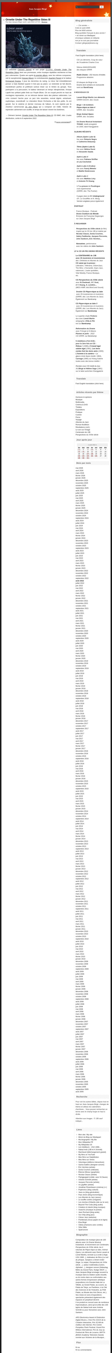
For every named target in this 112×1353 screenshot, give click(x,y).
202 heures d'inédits (97, 75)
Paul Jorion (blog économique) (90, 1195)
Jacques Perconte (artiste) (88, 1182)
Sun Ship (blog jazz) (86, 1215)
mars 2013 (80, 864)
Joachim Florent (55, 78)
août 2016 (80, 761)
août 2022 (80, 581)
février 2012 (80, 896)
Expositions (80, 410)
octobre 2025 (81, 485)
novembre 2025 (82, 483)
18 (92, 454)
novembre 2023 (82, 543)
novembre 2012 (82, 874)
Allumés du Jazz (82, 422)
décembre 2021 (82, 601)
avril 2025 (79, 501)
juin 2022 (79, 586)
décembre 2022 (82, 571)
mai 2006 (79, 1069)
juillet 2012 (80, 884)
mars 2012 (80, 894)
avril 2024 (79, 530)
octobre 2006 (81, 1057)
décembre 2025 (82, 480)
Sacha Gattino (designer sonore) (91, 1165)
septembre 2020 (82, 638)
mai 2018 (79, 708)
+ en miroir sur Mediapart (85, 35)
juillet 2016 (80, 764)
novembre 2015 (82, 784)
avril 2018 (79, 711)
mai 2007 (79, 1039)
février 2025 (80, 505)
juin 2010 (79, 946)
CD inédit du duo (88, 366)
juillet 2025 (80, 493)
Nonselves (80, 244)
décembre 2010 (82, 931)
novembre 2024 (82, 513)
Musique (44, 22)
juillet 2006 (80, 1064)
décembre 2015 (82, 781)
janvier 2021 (80, 628)
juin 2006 (79, 1067)
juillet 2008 (80, 1004)
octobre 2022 (81, 576)
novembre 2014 (82, 814)
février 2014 (80, 836)
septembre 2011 (82, 909)
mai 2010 (79, 949)
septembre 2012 (82, 879)
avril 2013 (79, 861)
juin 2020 (79, 646)
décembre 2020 (82, 631)
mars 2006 (80, 1074)
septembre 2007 (82, 1029)
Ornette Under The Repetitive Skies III (28, 19)
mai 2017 (79, 738)
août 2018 (80, 701)
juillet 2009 (80, 974)
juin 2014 (79, 826)
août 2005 (80, 1092)
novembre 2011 (82, 904)
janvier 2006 (80, 1079)
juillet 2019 (80, 673)
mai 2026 (79, 468)
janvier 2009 (80, 989)
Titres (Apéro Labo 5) (86, 147)
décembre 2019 (82, 661)
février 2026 (80, 476)
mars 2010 (80, 954)
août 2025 (80, 490)
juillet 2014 (80, 824)
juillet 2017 (80, 733)
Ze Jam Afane (31, 107)
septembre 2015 (82, 789)
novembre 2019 (82, 663)
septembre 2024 (82, 518)
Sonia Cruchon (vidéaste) (88, 1170)
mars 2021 (80, 623)
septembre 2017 (82, 728)
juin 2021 (79, 616)
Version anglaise (83, 201)
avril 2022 (79, 591)
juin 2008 (79, 1007)
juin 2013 (79, 856)
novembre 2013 (82, 844)
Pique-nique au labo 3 (88, 303)
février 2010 (80, 956)
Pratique (79, 412)
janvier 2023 (80, 568)
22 (79, 456)
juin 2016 (79, 766)
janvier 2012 (80, 899)
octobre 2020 (81, 636)
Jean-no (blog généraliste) (88, 1192)
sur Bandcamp (91, 336)
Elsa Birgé (82, 1222)
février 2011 (80, 926)
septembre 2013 (82, 849)
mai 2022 (79, 588)
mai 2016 (79, 769)
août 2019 (80, 671)
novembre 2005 (82, 1084)
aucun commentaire (63, 122)
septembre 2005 (82, 1089)
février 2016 (80, 776)
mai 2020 (79, 648)
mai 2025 (79, 498)
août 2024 (80, 521)
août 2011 (80, 911)
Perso (78, 417)
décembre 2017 (82, 721)
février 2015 (80, 806)
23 (83, 456)
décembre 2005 (82, 1082)
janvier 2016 (80, 778)
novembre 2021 (82, 603)
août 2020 (80, 641)
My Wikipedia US (85, 1145)
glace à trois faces (83, 356)
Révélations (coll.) (83, 427)
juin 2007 (79, 1037)
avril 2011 (79, 921)
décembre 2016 (82, 751)
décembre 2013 (82, 841)
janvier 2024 (80, 538)
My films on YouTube (86, 1155)
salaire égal (81, 348)
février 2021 (80, 626)
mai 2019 (79, 678)
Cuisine (79, 415)
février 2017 (80, 746)
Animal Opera (87, 114)
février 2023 (80, 566)
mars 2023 (80, 563)
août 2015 (80, 791)
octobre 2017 (81, 726)
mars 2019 (80, 683)
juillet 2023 (80, 553)
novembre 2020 (82, 633)
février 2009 (80, 986)
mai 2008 (79, 1009)
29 (79, 458)
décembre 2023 (82, 541)
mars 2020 (80, 653)
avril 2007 (79, 1041)
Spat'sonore (83, 1230)
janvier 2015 (80, 809)
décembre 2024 (82, 510)
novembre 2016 (82, 753)
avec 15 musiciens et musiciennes (90, 258)
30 (83, 458)
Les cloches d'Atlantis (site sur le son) (93, 1202)
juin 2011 (79, 916)
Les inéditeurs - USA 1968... (89, 1147)
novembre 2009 (82, 964)
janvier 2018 (80, 718)
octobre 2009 (81, 966)
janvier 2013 (80, 869)
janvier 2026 (80, 478)
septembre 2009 (82, 969)
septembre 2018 (82, 698)
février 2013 (80, 866)
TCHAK (80, 124)
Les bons (96, 348)
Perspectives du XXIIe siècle (91, 280)
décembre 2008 (82, 991)
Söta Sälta (82, 1227)
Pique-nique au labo (94, 292)
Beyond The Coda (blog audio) (90, 1205)
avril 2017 (79, 741)
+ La (96, 354)
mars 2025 (80, 503)
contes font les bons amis (87, 351)
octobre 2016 (81, 756)
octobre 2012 (81, 876)
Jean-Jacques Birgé (38, 9)
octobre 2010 (81, 936)
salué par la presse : (87, 263)
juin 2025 (79, 496)
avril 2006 (79, 1072)
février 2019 (80, 686)
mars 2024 (80, 533)
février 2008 (80, 1016)
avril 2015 (79, 801)
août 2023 (80, 551)
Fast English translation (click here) (89, 55)
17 (88, 454)
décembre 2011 (82, 901)
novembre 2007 (82, 1024)
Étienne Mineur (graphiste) (89, 1172)
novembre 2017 (82, 723)
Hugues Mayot (28, 78)
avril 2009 (79, 981)
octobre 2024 (81, 516)
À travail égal (95, 346)
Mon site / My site (85, 1135)
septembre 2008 (82, 999)
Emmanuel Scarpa (13, 81)
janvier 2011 (80, 929)
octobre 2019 (81, 666)
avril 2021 (79, 621)
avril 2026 (79, 470)
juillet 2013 (80, 854)
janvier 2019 (80, 688)
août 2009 (80, 971)
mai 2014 (79, 829)
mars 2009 (80, 984)
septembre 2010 (82, 939)
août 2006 (80, 1062)
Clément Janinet (25, 70)
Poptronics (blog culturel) (88, 1190)
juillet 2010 (80, 944)
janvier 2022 (80, 598)
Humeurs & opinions (84, 397)
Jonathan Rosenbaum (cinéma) (90, 1187)
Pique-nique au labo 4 (86, 107)
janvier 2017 (80, 748)
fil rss (78, 1347)
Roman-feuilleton (82, 425)
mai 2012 (79, 889)
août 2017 (80, 731)
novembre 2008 (82, 994)
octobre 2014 (81, 816)
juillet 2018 (80, 703)
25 (92, 456)
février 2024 (80, 536)
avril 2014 (79, 831)
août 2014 (80, 821)
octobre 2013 (81, 846)
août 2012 (80, 881)
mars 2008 (80, 1014)
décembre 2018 (82, 691)
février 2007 (80, 1047)
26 (96, 456)
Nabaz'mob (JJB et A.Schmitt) (90, 1149)
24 (88, 456)
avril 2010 (79, 951)
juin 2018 (79, 706)
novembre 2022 (82, 573)
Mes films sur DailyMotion (88, 1157)
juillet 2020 (80, 643)
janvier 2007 (80, 1049)
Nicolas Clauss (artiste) (87, 1175)
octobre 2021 (81, 606)
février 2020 (80, 656)
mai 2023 (79, 558)
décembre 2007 (82, 1021)
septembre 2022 (82, 578)
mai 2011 (79, 919)
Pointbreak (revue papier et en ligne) (92, 1220)
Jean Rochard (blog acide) (88, 1212)
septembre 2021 (82, 608)
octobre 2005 (81, 1087)
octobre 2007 (81, 1027)
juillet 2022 (80, 583)
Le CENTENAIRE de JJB (86, 255)
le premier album (40, 75)
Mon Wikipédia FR (85, 1142)
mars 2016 (80, 773)
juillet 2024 (80, 523)
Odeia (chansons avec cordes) (90, 1225)
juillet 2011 (80, 914)
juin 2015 (79, 796)
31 (88, 458)
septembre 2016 (82, 758)
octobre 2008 (81, 996)
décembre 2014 (82, 811)
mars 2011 (80, 924)
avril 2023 (79, 561)
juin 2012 (79, 886)
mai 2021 (79, 618)
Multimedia (80, 402)
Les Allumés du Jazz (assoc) (89, 1197)
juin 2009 (79, 976)
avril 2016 (79, 771)
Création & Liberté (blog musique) (91, 1207)
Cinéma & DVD (82, 405)
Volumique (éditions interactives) (91, 1162)
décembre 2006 (82, 1052)
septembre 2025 (82, 488)
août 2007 (80, 1032)
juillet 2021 (80, 613)
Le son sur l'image (83, 430)
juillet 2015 (80, 794)
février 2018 (80, 716)
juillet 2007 (80, 1034)
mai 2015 (79, 799)
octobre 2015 (81, 786)
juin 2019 (79, 676)
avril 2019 (79, 681)
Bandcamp (92, 299)
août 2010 (80, 941)
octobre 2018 (81, 696)
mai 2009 (79, 979)
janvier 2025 (80, 508)
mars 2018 (80, 713)
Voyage (79, 420)
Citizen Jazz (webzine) (87, 1217)
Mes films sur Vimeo (86, 1160)
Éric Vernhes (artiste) (86, 1167)
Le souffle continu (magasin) (89, 1200)
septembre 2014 (82, 819)
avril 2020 (79, 651)
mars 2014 (80, 834)
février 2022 (80, 596)
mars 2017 (80, 743)
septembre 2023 (82, 548)
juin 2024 (79, 526)
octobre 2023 (81, 546)
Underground (98, 196)
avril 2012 (79, 891)
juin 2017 (79, 736)
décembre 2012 (82, 871)
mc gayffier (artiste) (86, 1185)
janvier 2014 (80, 839)
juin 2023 (79, 556)
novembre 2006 (82, 1054)
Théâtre (79, 407)
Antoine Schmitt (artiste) (88, 1180)
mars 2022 (80, 593)
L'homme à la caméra (85, 354)
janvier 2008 (80, 1019)
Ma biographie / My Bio (87, 1140)
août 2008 (80, 1001)
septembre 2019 (82, 668)
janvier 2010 (80, 959)
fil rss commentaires (84, 1350)
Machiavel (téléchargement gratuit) (92, 1152)
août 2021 (80, 611)
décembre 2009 (82, 961)
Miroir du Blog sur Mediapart (89, 1137)
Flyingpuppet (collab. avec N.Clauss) (93, 1177)
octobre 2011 (81, 906)
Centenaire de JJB (83, 432)
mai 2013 (79, 859)
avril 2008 (79, 1011)
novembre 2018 (82, 693)
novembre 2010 (82, 934)
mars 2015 (80, 804)
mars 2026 (80, 473)
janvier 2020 (80, 658)
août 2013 (80, 851)
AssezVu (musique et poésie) (90, 1210)
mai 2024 (79, 528)
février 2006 (80, 1077)
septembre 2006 (82, 1059)
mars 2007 (80, 1044)
